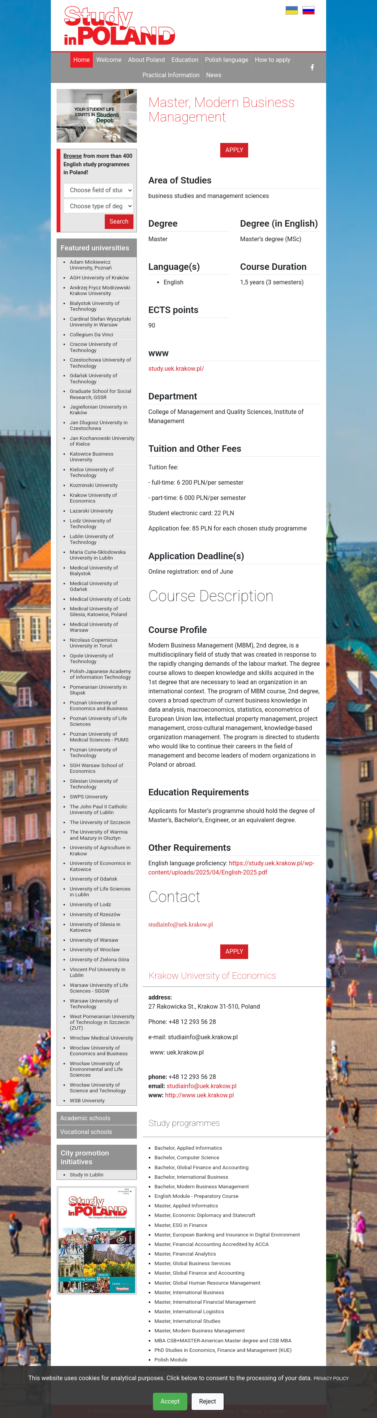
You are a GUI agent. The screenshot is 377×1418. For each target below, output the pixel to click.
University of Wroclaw (95, 949)
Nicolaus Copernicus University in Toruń (94, 643)
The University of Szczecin (100, 822)
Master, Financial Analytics (185, 1254)
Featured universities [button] (95, 247)
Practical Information (171, 75)
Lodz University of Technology (90, 523)
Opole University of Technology (92, 658)
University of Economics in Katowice (100, 866)
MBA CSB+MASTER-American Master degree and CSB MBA (222, 1340)
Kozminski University (94, 485)
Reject (207, 1401)
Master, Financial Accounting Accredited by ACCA (211, 1244)
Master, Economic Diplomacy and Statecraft (204, 1215)
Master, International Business (189, 1292)
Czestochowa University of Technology (100, 362)
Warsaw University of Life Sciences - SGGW (99, 988)
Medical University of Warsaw (94, 627)
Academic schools (85, 1118)
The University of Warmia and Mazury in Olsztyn (99, 834)
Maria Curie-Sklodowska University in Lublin (98, 555)
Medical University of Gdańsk (94, 586)
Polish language (226, 59)
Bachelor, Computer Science (186, 1157)
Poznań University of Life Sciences (98, 721)
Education (184, 59)
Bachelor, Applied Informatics (188, 1148)
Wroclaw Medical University (101, 1038)
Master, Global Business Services (192, 1263)
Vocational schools (86, 1132)
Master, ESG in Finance (180, 1225)
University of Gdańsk (93, 879)
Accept (170, 1401)
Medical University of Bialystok (94, 570)
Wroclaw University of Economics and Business (99, 1050)
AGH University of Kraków (99, 277)
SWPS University (89, 796)
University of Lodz (90, 904)
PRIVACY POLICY (331, 1378)
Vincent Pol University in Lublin (97, 972)
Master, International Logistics (189, 1311)
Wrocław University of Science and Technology (98, 1088)
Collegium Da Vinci (92, 334)
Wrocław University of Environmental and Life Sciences (96, 1069)
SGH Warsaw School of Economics (96, 768)
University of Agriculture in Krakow (100, 850)
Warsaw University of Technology (94, 1003)
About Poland (146, 59)
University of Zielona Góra (99, 959)
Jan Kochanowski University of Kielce (102, 441)
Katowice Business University (92, 456)
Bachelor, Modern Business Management (201, 1186)
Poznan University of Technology (93, 752)
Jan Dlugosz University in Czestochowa (99, 425)
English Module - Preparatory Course (196, 1196)
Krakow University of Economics (93, 498)
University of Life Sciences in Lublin (100, 891)
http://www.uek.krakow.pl (199, 1095)
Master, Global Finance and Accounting (199, 1273)
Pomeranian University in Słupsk (98, 690)
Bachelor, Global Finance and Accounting (201, 1167)
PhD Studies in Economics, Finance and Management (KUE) (223, 1350)
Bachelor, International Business (191, 1177)
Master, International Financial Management (205, 1302)
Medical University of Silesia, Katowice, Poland (98, 611)
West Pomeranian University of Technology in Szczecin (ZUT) (102, 1022)
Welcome (109, 59)
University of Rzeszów (95, 914)
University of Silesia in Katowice (95, 927)
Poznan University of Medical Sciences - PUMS (99, 737)
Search (119, 221)
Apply (234, 150)
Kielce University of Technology (92, 472)
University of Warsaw (94, 940)
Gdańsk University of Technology (93, 378)
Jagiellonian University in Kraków (98, 409)
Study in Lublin (87, 1174)
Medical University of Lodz (100, 599)
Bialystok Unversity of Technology (95, 306)
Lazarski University (91, 511)
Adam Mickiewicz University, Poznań (91, 265)
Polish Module (170, 1359)
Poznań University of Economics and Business (99, 705)
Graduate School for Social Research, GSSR (101, 394)
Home (81, 59)
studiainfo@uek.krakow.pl (180, 924)
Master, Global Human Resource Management (207, 1283)
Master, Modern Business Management (199, 1330)
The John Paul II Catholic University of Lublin (98, 809)
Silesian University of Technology (94, 784)
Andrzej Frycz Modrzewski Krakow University (100, 290)
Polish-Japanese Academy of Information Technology (100, 674)
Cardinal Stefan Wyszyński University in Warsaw (100, 322)
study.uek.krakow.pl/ (176, 368)
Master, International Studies (187, 1321)
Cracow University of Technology (93, 347)
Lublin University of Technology (92, 539)
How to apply (273, 59)
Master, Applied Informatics (186, 1205)
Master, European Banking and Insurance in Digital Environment (227, 1234)
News (213, 75)
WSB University (87, 1100)
